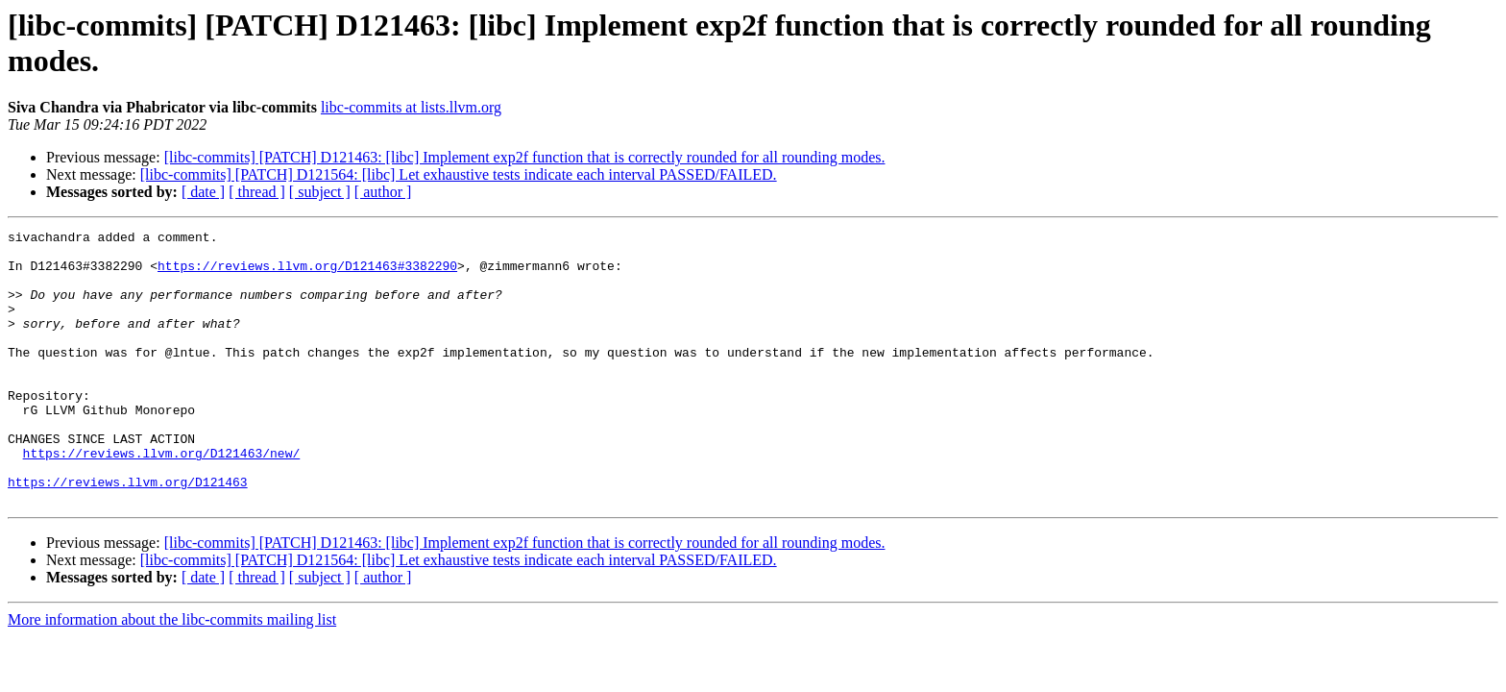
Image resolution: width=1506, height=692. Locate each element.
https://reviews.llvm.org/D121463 (128, 533)
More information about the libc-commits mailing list (172, 674)
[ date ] (203, 192)
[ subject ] (320, 192)
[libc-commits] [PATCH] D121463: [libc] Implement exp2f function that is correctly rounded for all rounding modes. (525, 157)
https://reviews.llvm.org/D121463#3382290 (307, 274)
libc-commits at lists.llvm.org (411, 107)
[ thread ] (257, 192)
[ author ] (383, 192)
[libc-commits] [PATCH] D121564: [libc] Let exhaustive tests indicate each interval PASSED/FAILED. (458, 174)
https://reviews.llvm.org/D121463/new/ (162, 498)
